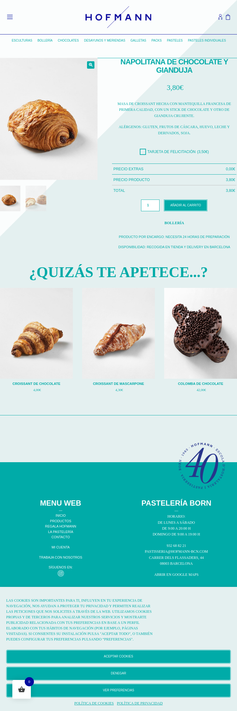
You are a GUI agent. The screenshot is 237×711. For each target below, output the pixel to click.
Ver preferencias (118, 690)
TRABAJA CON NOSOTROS (60, 557)
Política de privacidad (140, 703)
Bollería (44, 40)
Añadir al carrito (185, 205)
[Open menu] (10, 17)
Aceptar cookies (118, 656)
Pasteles (175, 40)
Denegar (118, 673)
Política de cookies (94, 703)
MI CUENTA (61, 547)
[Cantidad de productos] (150, 205)
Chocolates (68, 40)
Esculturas (22, 40)
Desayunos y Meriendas (104, 40)
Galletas (138, 40)
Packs (157, 40)
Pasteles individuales (207, 40)
